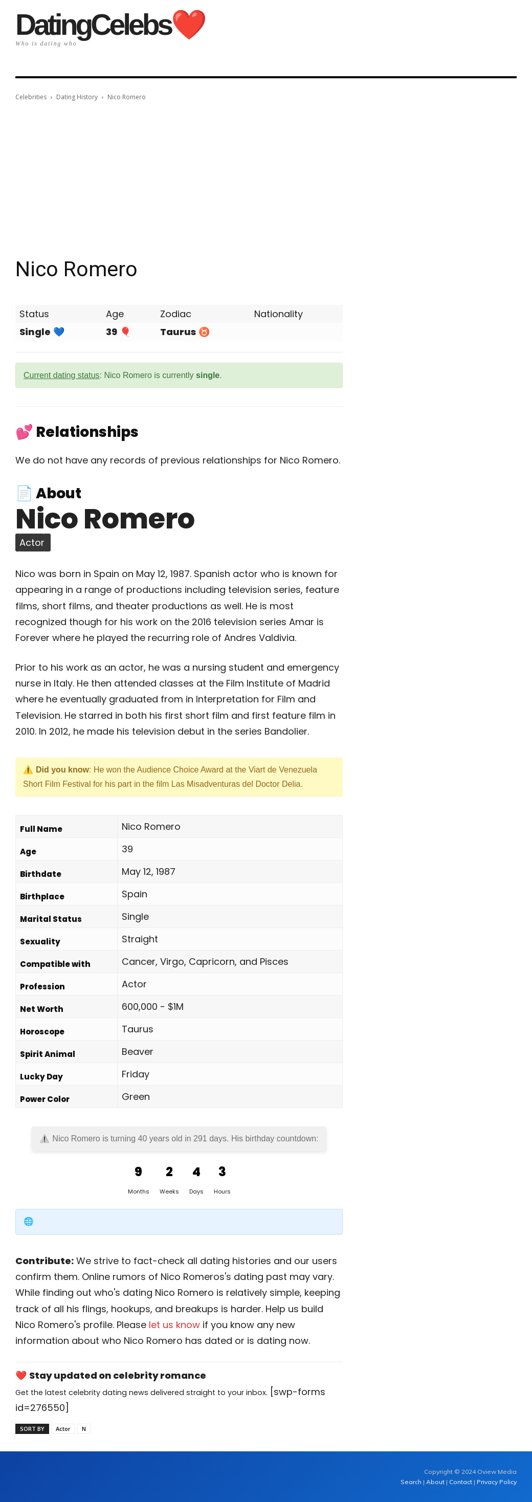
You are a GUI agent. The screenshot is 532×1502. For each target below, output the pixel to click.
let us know (174, 1324)
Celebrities (31, 97)
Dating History (77, 97)
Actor (63, 1428)
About (435, 1482)
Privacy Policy (497, 1482)
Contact (460, 1482)
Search (412, 1482)
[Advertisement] (266, 179)
